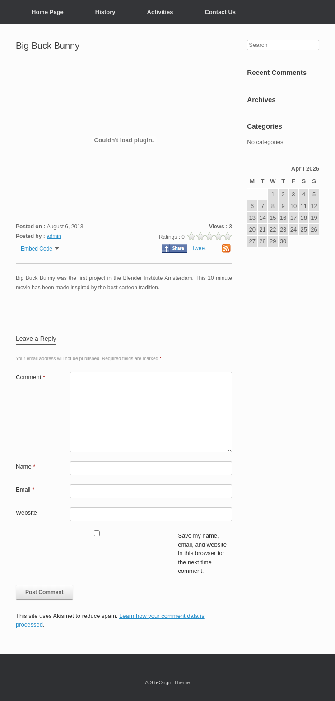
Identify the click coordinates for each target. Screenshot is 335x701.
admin (54, 236)
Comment (30, 377)
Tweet (198, 248)
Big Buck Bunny (47, 46)
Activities (160, 12)
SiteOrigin (160, 682)
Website (26, 512)
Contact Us (220, 12)
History (105, 12)
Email (25, 489)
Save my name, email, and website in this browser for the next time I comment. (202, 553)
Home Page (48, 12)
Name (25, 466)
